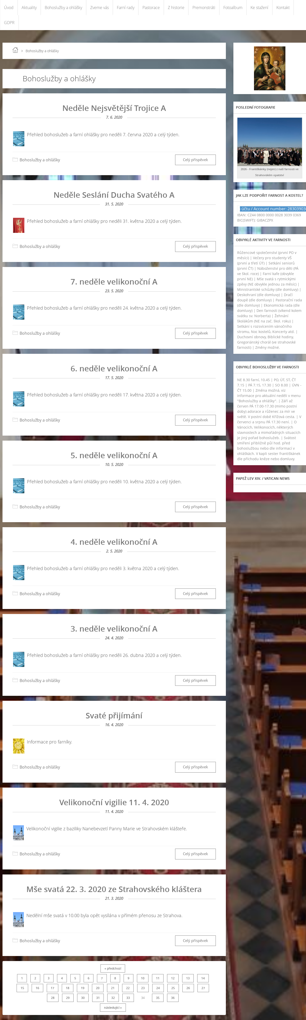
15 (22, 988)
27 (203, 988)
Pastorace (151, 7)
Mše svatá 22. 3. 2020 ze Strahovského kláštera (114, 889)
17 (52, 988)
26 (188, 988)
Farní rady (125, 7)
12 (173, 978)
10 (142, 978)
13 (188, 978)
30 (83, 998)
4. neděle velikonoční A (114, 541)
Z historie (176, 7)
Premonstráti (203, 7)
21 (113, 988)
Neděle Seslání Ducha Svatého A (114, 194)
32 (113, 998)
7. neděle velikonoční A (114, 281)
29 (68, 998)
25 (173, 988)
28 (53, 998)
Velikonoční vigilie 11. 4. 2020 (114, 802)
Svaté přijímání (114, 715)
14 (203, 978)
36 (173, 998)
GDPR (9, 22)
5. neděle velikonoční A (114, 455)
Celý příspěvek (195, 159)
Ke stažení (259, 7)
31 (98, 998)
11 (158, 978)
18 (67, 988)
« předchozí (113, 968)
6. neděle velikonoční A (114, 368)
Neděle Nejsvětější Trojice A (114, 108)
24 (158, 988)
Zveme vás (99, 7)
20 (97, 988)
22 (128, 988)
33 (128, 998)
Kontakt (283, 7)
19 (82, 988)
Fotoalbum (232, 7)
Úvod (9, 7)
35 (158, 998)
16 (37, 988)
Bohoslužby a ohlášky (63, 7)
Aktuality (29, 7)
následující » (113, 1007)
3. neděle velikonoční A (114, 628)
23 (143, 988)
